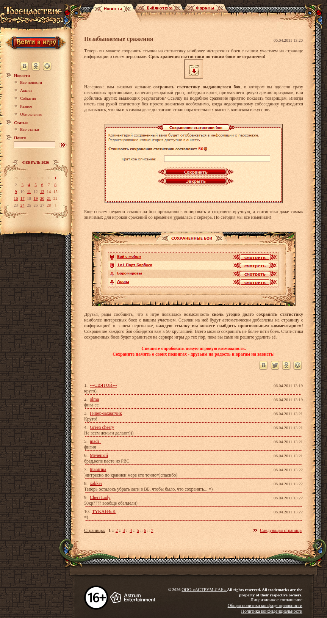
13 (42, 191)
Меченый (99, 455)
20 (42, 198)
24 (22, 205)
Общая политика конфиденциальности (265, 605)
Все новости (31, 82)
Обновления (31, 114)
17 (22, 198)
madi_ (95, 441)
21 (49, 198)
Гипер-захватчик (106, 413)
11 (29, 191)
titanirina (98, 469)
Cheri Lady (100, 497)
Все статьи (29, 129)
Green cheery (102, 427)
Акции (26, 90)
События (28, 98)
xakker (96, 483)
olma (94, 399)
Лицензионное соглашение (276, 599)
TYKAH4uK (104, 511)
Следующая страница (281, 530)
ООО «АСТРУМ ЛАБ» (204, 589)
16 (16, 198)
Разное (26, 106)
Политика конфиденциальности (271, 611)
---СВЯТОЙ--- (103, 385)
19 (35, 198)
